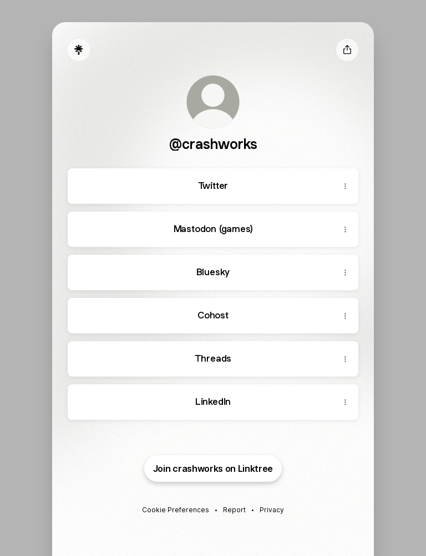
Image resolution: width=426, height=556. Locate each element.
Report (234, 510)
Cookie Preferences (175, 510)
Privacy (272, 510)
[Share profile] (347, 50)
